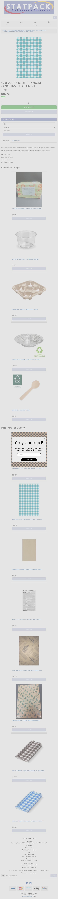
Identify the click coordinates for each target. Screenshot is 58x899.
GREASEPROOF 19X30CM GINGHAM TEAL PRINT (18, 32)
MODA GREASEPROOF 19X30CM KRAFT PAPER (27, 569)
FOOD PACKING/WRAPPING (16, 30)
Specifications (16, 140)
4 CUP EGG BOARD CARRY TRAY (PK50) (25, 309)
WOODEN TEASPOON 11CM (21, 410)
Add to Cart (29, 107)
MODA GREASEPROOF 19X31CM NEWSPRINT (26, 620)
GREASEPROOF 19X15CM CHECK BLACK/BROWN (28, 469)
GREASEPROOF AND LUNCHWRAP (36, 30)
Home (4, 30)
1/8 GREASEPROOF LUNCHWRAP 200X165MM (26, 209)
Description (6, 140)
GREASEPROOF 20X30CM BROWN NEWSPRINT (27, 670)
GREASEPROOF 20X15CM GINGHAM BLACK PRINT (28, 770)
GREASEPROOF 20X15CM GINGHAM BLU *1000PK (28, 821)
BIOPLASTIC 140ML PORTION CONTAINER (25, 259)
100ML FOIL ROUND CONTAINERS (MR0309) (26, 359)
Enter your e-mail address (29, 873)
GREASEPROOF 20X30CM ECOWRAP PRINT (26, 720)
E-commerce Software (27, 896)
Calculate (29, 134)
